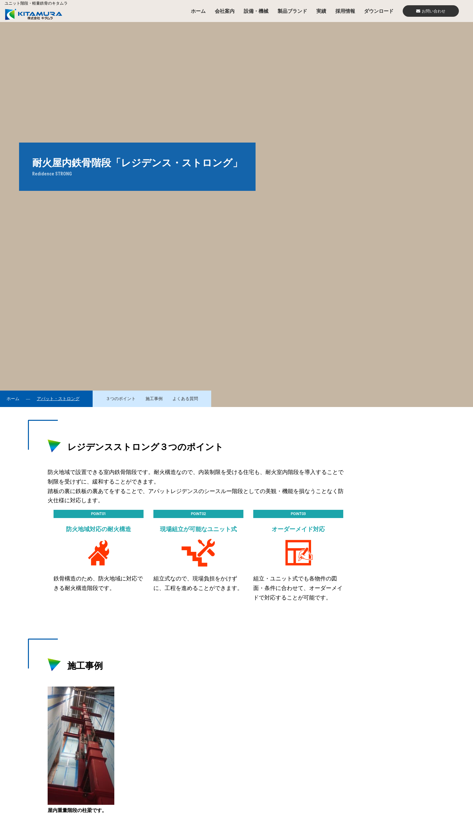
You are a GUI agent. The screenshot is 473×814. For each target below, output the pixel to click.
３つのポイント (121, 398)
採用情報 (345, 11)
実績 (321, 11)
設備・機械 (256, 11)
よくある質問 (185, 398)
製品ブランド (292, 11)
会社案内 (225, 11)
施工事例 (154, 398)
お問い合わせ (430, 11)
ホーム (198, 11)
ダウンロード (379, 11)
